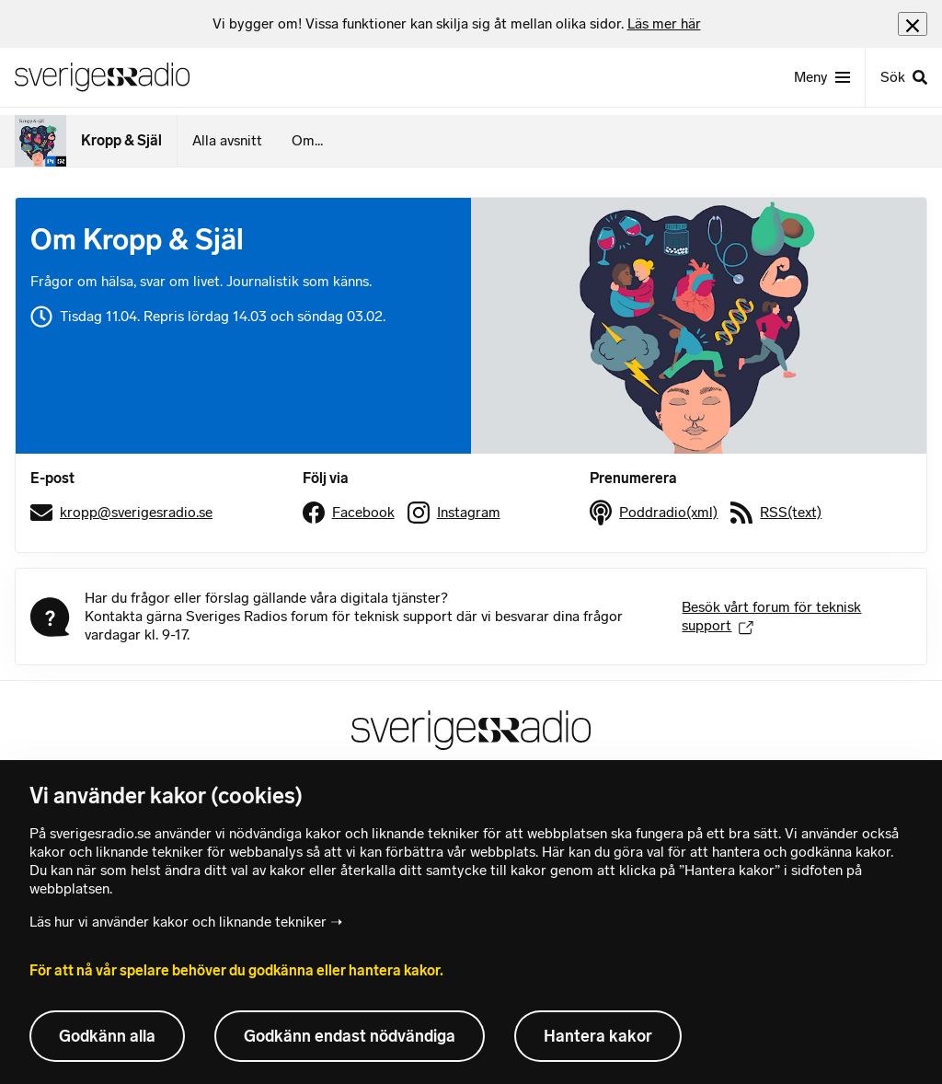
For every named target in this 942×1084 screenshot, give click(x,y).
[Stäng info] (912, 23)
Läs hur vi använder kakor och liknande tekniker (178, 921)
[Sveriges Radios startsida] (102, 77)
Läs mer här (664, 23)
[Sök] (903, 77)
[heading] (457, 24)
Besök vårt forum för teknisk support (771, 616)
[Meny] (822, 77)
